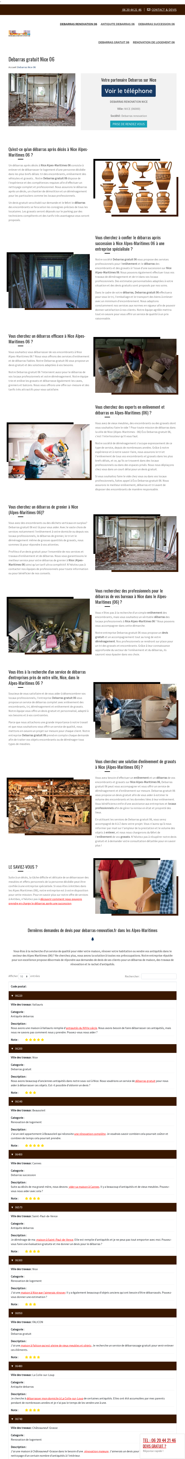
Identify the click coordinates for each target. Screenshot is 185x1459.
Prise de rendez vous (129, 124)
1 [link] (158, 1342)
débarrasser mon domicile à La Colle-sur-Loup (55, 1245)
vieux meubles (78, 1313)
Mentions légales (113, 1450)
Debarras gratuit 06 (113, 42)
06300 (18, 1164)
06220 (18, 995)
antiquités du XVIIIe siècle (81, 1009)
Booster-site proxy (120, 1455)
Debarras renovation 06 (78, 24)
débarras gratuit (145, 1042)
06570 (18, 1130)
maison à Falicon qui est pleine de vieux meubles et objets (55, 1211)
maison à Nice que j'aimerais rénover (42, 1177)
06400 (18, 1097)
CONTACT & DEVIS (164, 10)
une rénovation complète (90, 1076)
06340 (18, 1063)
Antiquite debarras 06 (118, 24)
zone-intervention (92, 1445)
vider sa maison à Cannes (83, 1110)
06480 (18, 1232)
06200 (18, 1029)
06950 (18, 1198)
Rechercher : (151, 976)
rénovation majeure (96, 1279)
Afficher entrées (24, 976)
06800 (18, 1299)
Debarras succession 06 (156, 24)
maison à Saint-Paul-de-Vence (54, 1144)
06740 (18, 1266)
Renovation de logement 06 (154, 42)
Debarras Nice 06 (32, 1450)
